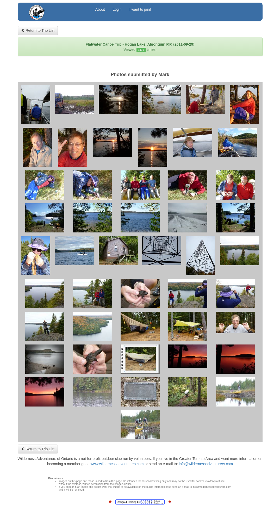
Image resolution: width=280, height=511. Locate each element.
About (100, 9)
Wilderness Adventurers (57, 10)
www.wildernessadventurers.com (117, 464)
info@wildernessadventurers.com (206, 464)
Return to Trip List (37, 30)
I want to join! (140, 9)
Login (117, 9)
